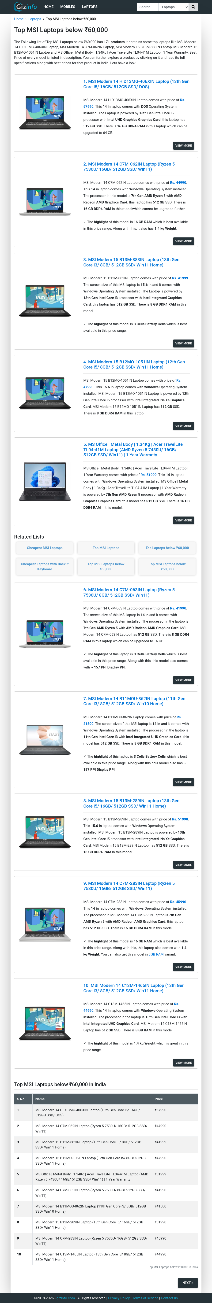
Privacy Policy (119, 1298)
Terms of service (145, 1298)
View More (183, 145)
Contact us (169, 1298)
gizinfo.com (66, 1298)
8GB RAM (157, 954)
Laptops (89, 7)
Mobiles (67, 7)
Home (49, 7)
